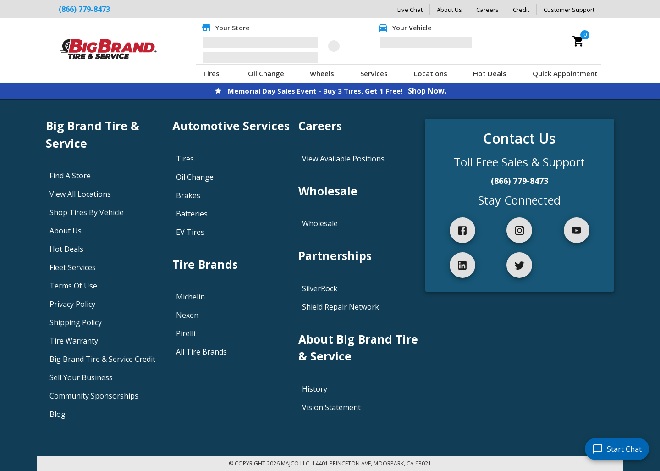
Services (374, 73)
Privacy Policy (72, 304)
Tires (211, 73)
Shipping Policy (76, 322)
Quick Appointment (565, 73)
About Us (449, 10)
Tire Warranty (74, 341)
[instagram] (519, 230)
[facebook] (462, 230)
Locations (430, 73)
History (314, 389)
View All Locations (80, 194)
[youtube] (576, 230)
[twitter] (519, 265)
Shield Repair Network (340, 307)
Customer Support (569, 10)
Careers (487, 10)
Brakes (188, 195)
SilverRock (319, 288)
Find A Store (70, 176)
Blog (58, 414)
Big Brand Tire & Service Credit (102, 359)
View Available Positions (343, 159)
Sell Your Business (81, 377)
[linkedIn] (462, 265)
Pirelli (185, 333)
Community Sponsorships (94, 396)
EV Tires (190, 232)
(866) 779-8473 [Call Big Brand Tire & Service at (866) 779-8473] (84, 9)
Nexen (187, 315)
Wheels (322, 73)
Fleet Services (73, 267)
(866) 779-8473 (519, 180)
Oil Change (266, 73)
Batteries (192, 214)
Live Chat (410, 10)
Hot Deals (489, 73)
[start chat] (617, 449)
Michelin (190, 297)
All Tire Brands (201, 352)
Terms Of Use (73, 286)
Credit (521, 10)
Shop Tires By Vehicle (87, 212)
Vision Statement (331, 407)
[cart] (578, 41)
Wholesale (320, 223)
